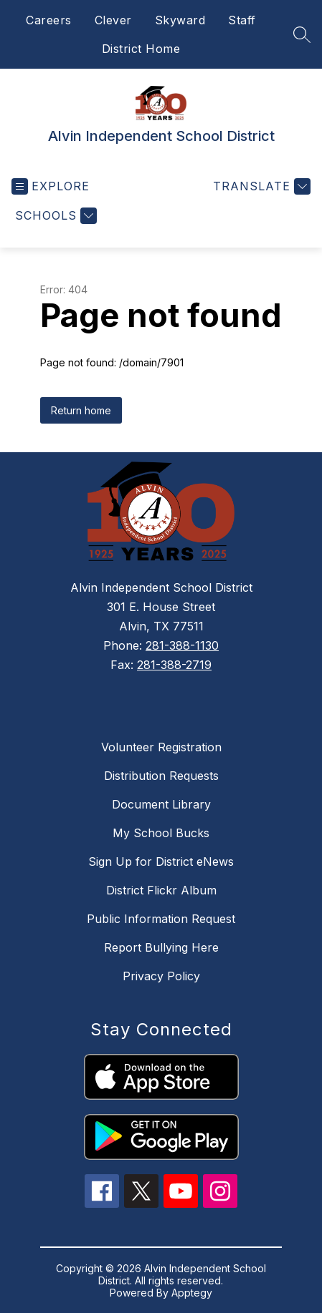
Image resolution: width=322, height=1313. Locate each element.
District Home (141, 49)
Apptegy (191, 1293)
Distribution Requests (161, 775)
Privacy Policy (161, 976)
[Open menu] (50, 186)
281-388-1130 (182, 645)
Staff (242, 20)
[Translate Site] (260, 186)
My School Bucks (161, 833)
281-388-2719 (174, 665)
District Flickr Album (161, 890)
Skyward (180, 20)
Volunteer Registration (161, 747)
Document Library (161, 804)
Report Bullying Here (161, 947)
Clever (113, 20)
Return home (81, 410)
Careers (49, 20)
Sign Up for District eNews (161, 861)
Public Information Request (161, 919)
